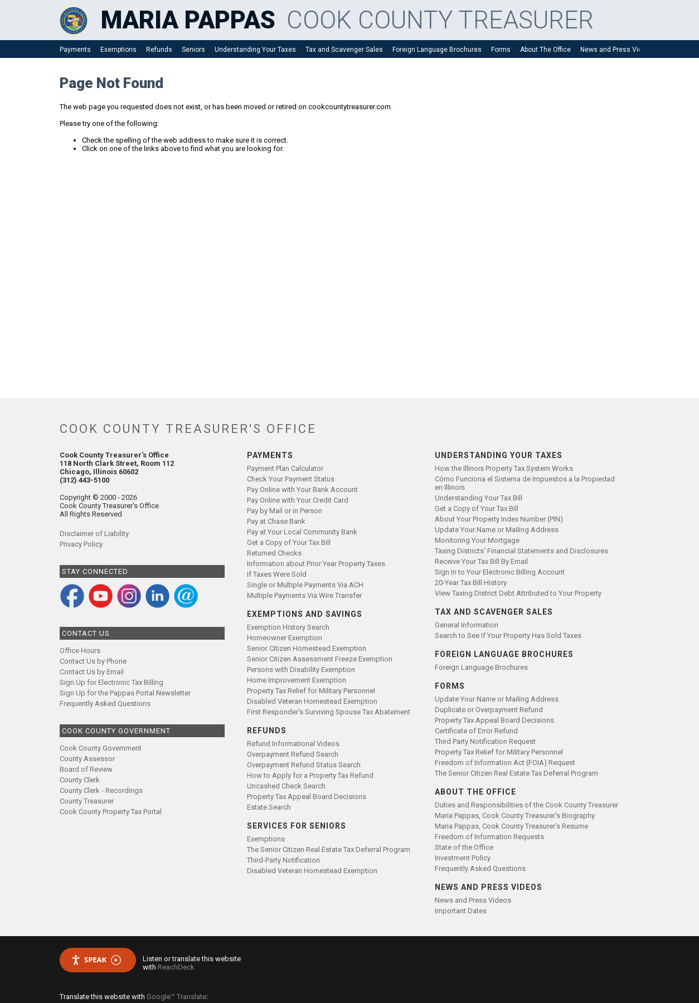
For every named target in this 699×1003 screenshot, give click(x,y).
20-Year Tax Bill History (471, 582)
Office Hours (80, 650)
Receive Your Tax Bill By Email (481, 561)
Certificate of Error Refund (476, 731)
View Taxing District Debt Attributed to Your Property (518, 593)
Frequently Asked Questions (105, 703)
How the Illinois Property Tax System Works (504, 468)
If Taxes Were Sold (277, 574)
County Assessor (87, 758)
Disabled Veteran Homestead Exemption (312, 701)
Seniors (193, 49)
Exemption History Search (288, 627)
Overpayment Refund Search (292, 754)
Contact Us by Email (92, 672)
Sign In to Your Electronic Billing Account (500, 572)
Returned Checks (274, 553)
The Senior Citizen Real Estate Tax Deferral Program (328, 849)
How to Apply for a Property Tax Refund (310, 775)
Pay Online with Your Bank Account (302, 489)
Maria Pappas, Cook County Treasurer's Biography (515, 815)
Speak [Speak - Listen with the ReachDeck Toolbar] (96, 960)
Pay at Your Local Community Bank (302, 532)
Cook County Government (101, 748)
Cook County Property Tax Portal (111, 811)
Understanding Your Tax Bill (478, 498)
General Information (466, 625)
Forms (501, 49)
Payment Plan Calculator (285, 468)
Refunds (159, 49)
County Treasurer (87, 801)
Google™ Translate (176, 996)
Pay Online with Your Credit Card (297, 500)
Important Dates (461, 911)
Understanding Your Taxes (255, 49)
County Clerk (80, 780)
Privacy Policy (81, 544)
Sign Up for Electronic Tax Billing (111, 682)
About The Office (545, 49)
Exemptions (118, 49)
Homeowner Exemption (284, 638)
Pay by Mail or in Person (284, 511)
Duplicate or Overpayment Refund (489, 709)
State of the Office (464, 847)
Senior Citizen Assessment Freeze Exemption (319, 659)
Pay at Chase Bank (276, 521)
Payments (75, 49)
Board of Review (86, 769)
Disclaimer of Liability (94, 533)
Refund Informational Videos (293, 743)
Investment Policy (463, 858)
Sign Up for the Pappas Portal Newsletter (125, 693)
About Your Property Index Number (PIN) (499, 519)
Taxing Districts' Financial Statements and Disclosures (521, 551)
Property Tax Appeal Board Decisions (306, 796)
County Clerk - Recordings (101, 790)
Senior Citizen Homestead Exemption (306, 648)
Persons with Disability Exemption (301, 669)
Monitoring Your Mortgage (477, 540)
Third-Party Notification (283, 860)
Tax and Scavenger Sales (344, 49)
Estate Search (269, 807)
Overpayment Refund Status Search (304, 765)
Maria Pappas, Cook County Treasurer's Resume (511, 826)
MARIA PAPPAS (188, 20)
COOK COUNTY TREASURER (440, 20)
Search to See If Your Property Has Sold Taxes (508, 635)
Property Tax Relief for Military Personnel (311, 690)
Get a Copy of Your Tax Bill (289, 542)
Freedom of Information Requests (489, 836)
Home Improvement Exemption (296, 680)
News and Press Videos (617, 49)
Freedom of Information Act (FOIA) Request (505, 762)
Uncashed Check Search (286, 786)
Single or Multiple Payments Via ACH (305, 585)
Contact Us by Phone (93, 661)
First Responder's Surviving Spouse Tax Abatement (328, 712)
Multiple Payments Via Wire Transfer (304, 595)
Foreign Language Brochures (437, 49)
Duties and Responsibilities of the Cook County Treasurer (526, 805)
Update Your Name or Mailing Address (497, 529)
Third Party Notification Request (485, 741)
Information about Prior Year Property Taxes (316, 563)
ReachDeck (176, 967)
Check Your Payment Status (290, 479)
